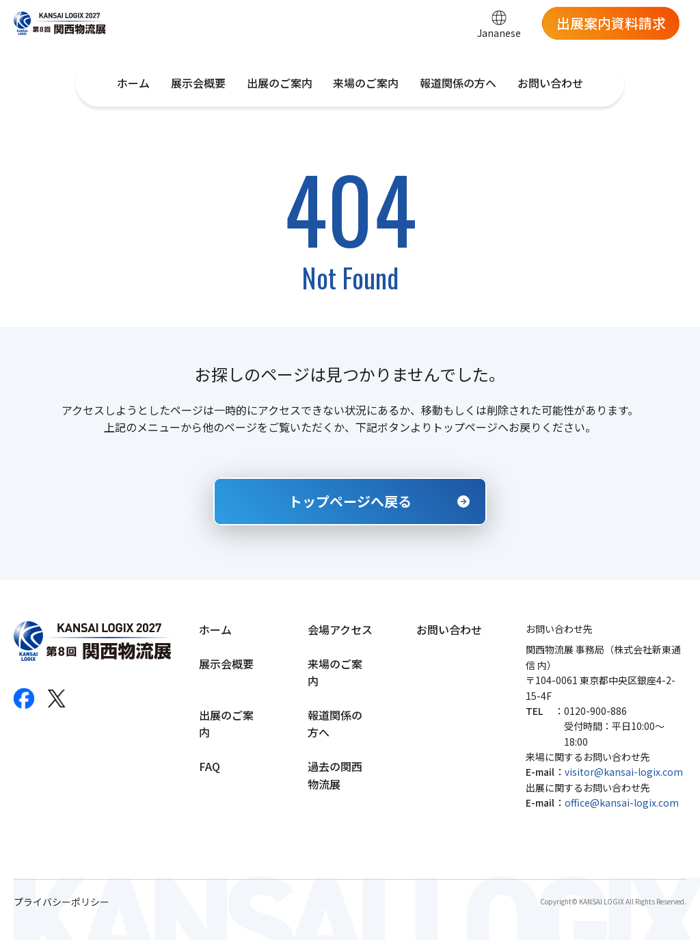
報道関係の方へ (458, 83)
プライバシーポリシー (61, 902)
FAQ (209, 766)
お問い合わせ (550, 83)
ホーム (133, 83)
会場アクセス (340, 629)
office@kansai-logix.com (622, 802)
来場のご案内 (366, 83)
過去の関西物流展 (335, 775)
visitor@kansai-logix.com (624, 772)
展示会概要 (198, 83)
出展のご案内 (279, 83)
